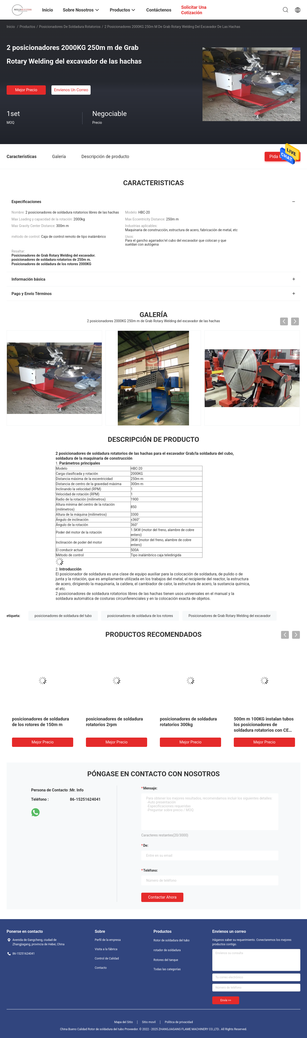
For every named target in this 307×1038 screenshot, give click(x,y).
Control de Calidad (107, 958)
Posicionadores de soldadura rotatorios (70, 27)
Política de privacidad (179, 1022)
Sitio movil (149, 1022)
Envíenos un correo (71, 90)
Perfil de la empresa (108, 940)
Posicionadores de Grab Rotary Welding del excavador (230, 616)
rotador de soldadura (167, 950)
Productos (27, 27)
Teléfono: (150, 870)
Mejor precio (26, 90)
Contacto (101, 968)
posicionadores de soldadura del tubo (63, 616)
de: (145, 845)
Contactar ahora (162, 897)
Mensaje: (150, 788)
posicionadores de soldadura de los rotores (140, 616)
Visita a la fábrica (106, 949)
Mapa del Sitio (123, 1022)
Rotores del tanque (166, 960)
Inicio (11, 27)
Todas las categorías (167, 969)
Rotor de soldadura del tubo (171, 940)
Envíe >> (225, 1000)
